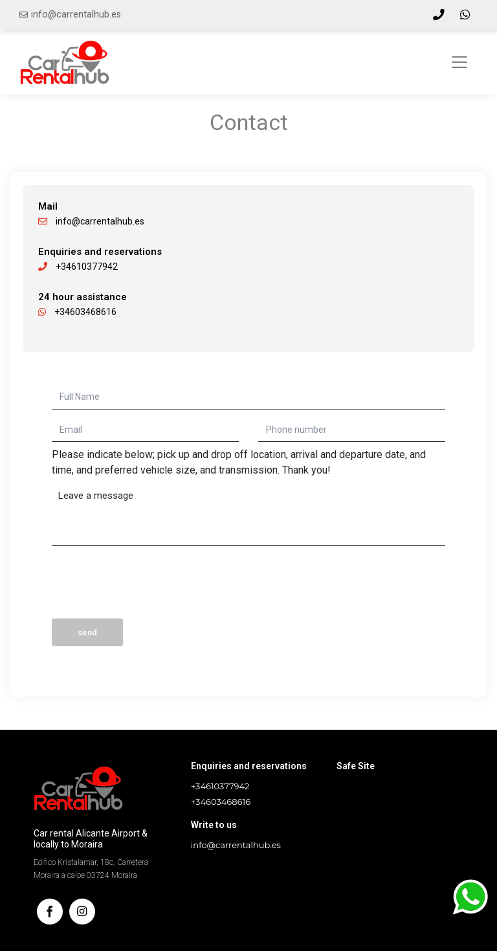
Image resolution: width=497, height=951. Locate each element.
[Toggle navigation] (459, 62)
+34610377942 (78, 266)
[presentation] (150, 587)
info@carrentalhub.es (76, 14)
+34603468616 (77, 312)
